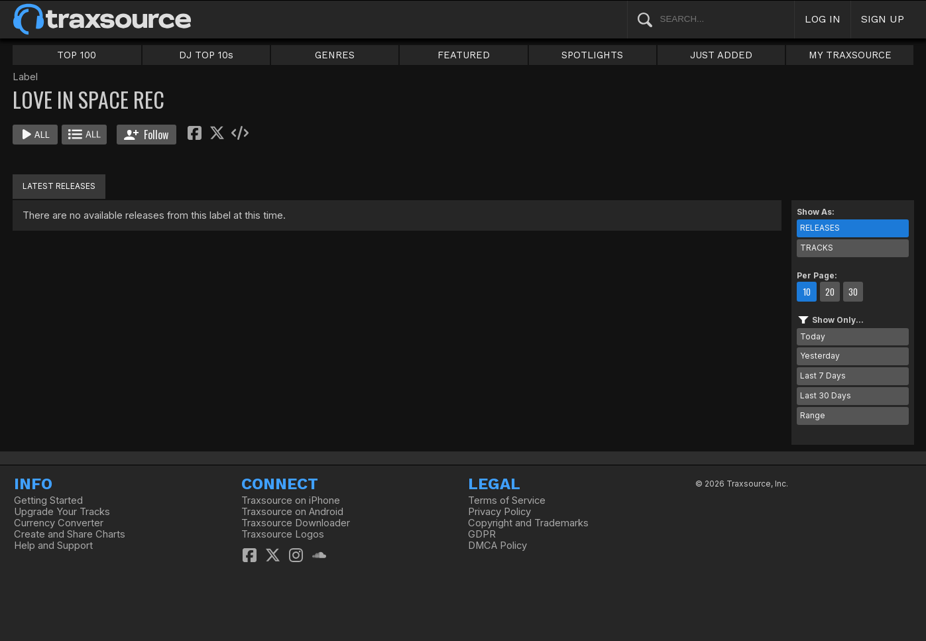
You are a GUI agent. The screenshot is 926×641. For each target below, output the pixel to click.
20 (830, 291)
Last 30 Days (825, 395)
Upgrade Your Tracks (62, 512)
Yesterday (820, 356)
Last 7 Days (823, 375)
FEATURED (463, 55)
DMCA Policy (497, 546)
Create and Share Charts (69, 534)
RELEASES (820, 228)
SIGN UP (882, 19)
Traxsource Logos (282, 534)
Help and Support (53, 546)
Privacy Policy (499, 512)
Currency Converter (58, 523)
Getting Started (48, 500)
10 (807, 291)
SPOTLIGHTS (592, 55)
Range (812, 415)
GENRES (335, 55)
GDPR (482, 534)
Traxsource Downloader (295, 523)
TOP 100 (76, 55)
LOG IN (822, 19)
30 (853, 291)
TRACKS (816, 248)
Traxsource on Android (292, 512)
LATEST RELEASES (59, 186)
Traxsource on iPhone (290, 500)
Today (812, 336)
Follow (146, 135)
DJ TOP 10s (206, 55)
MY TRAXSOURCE (850, 55)
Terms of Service (507, 500)
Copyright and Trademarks (528, 523)
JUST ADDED (721, 55)
